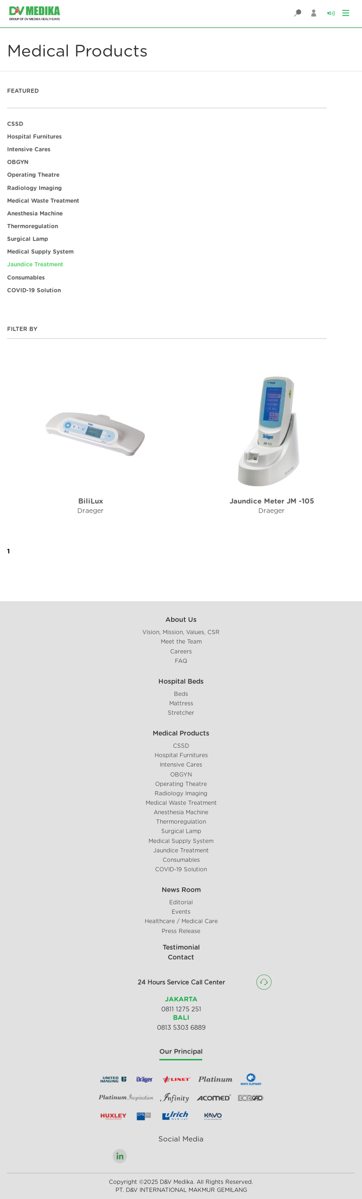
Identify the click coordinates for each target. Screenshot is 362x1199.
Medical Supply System (40, 252)
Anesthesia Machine (35, 213)
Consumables (26, 278)
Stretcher (181, 713)
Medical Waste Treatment (43, 201)
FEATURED (23, 91)
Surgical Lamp (27, 239)
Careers (181, 651)
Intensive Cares (28, 149)
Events (181, 912)
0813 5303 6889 (181, 1028)
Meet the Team (181, 642)
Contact (181, 957)
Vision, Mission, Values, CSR (181, 632)
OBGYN (17, 162)
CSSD (15, 124)
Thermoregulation (32, 226)
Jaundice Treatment (35, 264)
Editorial (181, 902)
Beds (181, 694)
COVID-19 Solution (34, 290)
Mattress (181, 703)
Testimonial (181, 947)
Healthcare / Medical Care (181, 921)
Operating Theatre (33, 175)
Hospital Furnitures (34, 137)
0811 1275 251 (181, 1010)
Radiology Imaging (34, 188)
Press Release (181, 931)
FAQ (181, 661)
